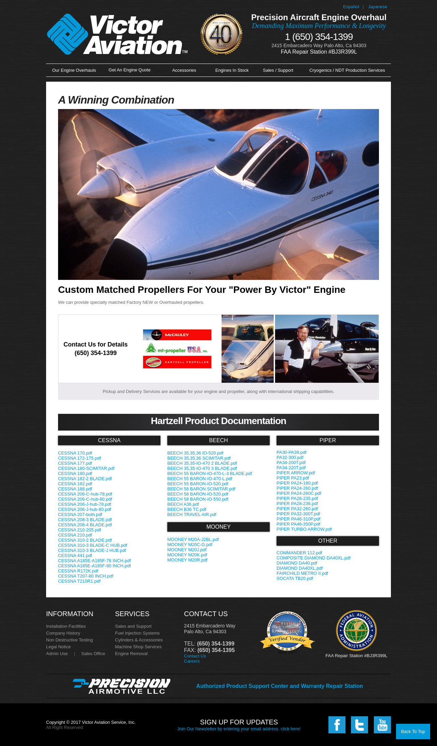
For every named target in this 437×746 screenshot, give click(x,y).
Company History (63, 633)
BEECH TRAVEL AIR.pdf (191, 514)
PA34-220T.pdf (291, 467)
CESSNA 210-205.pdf (79, 529)
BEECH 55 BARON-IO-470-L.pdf (199, 478)
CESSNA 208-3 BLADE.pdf (85, 519)
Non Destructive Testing (69, 639)
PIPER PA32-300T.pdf (298, 513)
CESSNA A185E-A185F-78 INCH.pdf (94, 560)
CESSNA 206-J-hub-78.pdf (84, 504)
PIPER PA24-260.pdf (297, 488)
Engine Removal (131, 653)
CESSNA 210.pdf (75, 535)
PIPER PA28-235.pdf (297, 498)
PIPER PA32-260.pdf (297, 508)
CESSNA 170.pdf (75, 453)
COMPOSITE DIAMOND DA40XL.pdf (314, 557)
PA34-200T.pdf (291, 462)
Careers (192, 661)
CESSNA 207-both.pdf (80, 514)
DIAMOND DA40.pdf (297, 563)
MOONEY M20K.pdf (187, 554)
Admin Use (57, 653)
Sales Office (93, 653)
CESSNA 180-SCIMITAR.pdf (86, 468)
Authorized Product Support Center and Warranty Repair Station (279, 686)
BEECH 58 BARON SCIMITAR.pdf (201, 488)
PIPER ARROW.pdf (296, 472)
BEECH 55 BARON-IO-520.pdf (197, 483)
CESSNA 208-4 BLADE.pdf (85, 524)
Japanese (377, 6)
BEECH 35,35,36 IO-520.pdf (195, 453)
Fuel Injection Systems (137, 633)
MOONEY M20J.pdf (187, 549)
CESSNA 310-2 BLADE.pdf (85, 540)
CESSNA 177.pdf (75, 463)
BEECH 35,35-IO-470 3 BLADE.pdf (202, 468)
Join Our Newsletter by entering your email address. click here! (238, 728)
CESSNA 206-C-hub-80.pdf (85, 499)
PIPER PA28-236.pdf (297, 503)
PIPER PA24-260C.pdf (299, 493)
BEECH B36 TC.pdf (186, 509)
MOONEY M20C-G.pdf (189, 544)
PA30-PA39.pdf (292, 452)
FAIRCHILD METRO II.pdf (302, 573)
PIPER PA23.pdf (293, 477)
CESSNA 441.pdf (75, 555)
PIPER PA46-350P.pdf (298, 524)
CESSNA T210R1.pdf (79, 581)
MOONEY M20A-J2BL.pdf (193, 539)
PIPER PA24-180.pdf (297, 483)
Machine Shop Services (138, 646)
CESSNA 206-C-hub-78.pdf (85, 494)
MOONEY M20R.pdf (187, 559)
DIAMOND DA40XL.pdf (300, 568)
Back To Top (413, 731)
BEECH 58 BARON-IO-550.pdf (197, 499)
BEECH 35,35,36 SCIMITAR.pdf (198, 458)
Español (351, 6)
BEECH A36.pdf (183, 504)
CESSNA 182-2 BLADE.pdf (85, 478)
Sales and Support (133, 626)
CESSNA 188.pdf (75, 488)
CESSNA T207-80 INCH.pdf (85, 576)
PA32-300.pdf (290, 457)
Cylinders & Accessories (139, 639)
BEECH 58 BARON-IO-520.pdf (197, 494)
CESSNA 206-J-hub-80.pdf (84, 509)
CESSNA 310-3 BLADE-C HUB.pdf (92, 545)
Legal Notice (58, 646)
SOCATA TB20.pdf (295, 578)
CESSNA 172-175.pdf (79, 458)
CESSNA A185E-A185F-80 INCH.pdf (94, 565)
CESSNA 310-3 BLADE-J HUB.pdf (92, 550)
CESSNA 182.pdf (75, 483)
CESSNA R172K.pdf (78, 570)
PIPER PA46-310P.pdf (298, 518)
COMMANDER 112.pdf (299, 552)
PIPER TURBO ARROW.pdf (304, 529)
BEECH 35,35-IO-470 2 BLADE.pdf (202, 463)
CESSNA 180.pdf (75, 473)
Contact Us (195, 656)
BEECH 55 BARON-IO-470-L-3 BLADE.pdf (209, 473)
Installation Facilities (66, 626)
